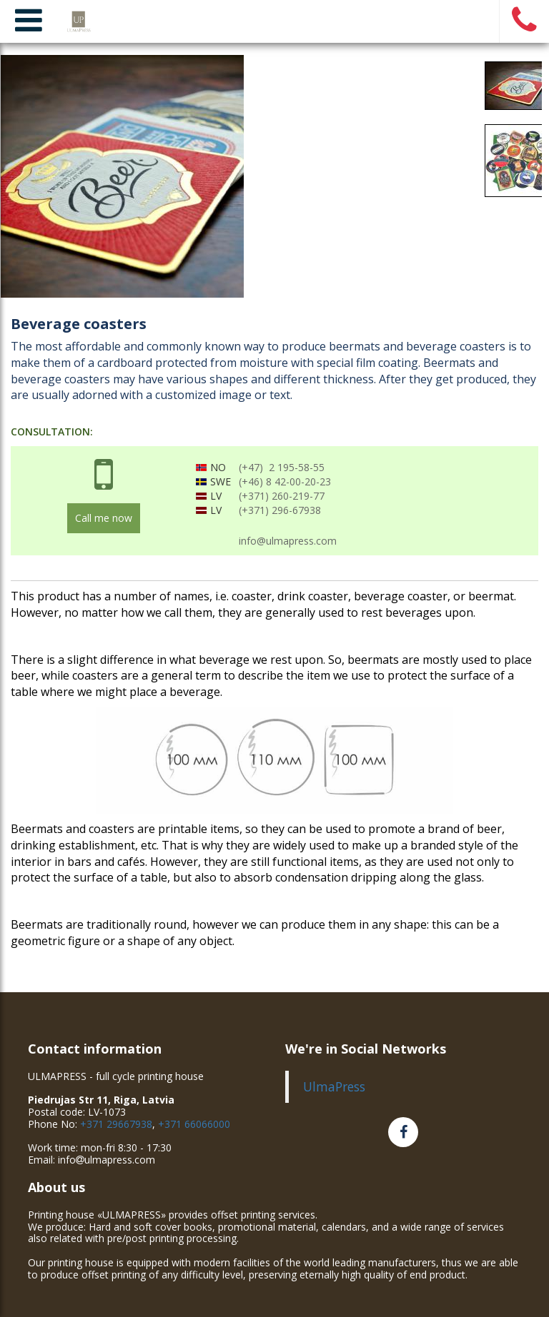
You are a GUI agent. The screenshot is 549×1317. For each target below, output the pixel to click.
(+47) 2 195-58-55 (282, 467)
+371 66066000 (194, 1124)
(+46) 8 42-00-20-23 (285, 481)
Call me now (103, 518)
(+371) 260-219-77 (282, 496)
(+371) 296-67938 (280, 510)
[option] (274, 176)
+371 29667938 (116, 1124)
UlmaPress (334, 1086)
